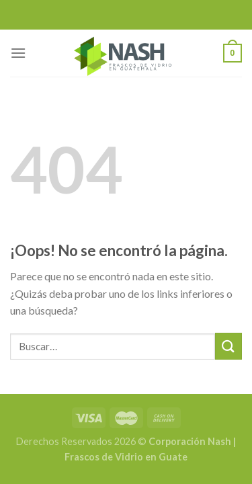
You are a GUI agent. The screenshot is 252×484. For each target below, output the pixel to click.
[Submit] (228, 346)
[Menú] (18, 52)
